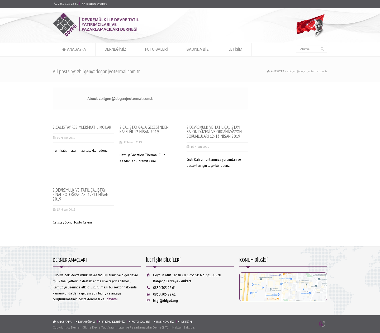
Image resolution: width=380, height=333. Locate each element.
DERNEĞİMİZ (115, 49)
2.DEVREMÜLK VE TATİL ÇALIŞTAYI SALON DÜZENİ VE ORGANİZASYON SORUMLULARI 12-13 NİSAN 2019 (214, 131)
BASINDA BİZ (198, 49)
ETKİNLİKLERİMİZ (113, 322)
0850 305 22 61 (68, 4)
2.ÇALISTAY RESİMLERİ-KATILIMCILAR (82, 127)
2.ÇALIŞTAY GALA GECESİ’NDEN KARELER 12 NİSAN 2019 (144, 129)
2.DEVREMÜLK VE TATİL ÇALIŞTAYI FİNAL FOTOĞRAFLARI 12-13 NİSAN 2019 (80, 194)
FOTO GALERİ (156, 49)
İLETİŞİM (234, 49)
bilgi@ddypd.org (96, 4)
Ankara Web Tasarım (323, 324)
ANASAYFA (76, 49)
